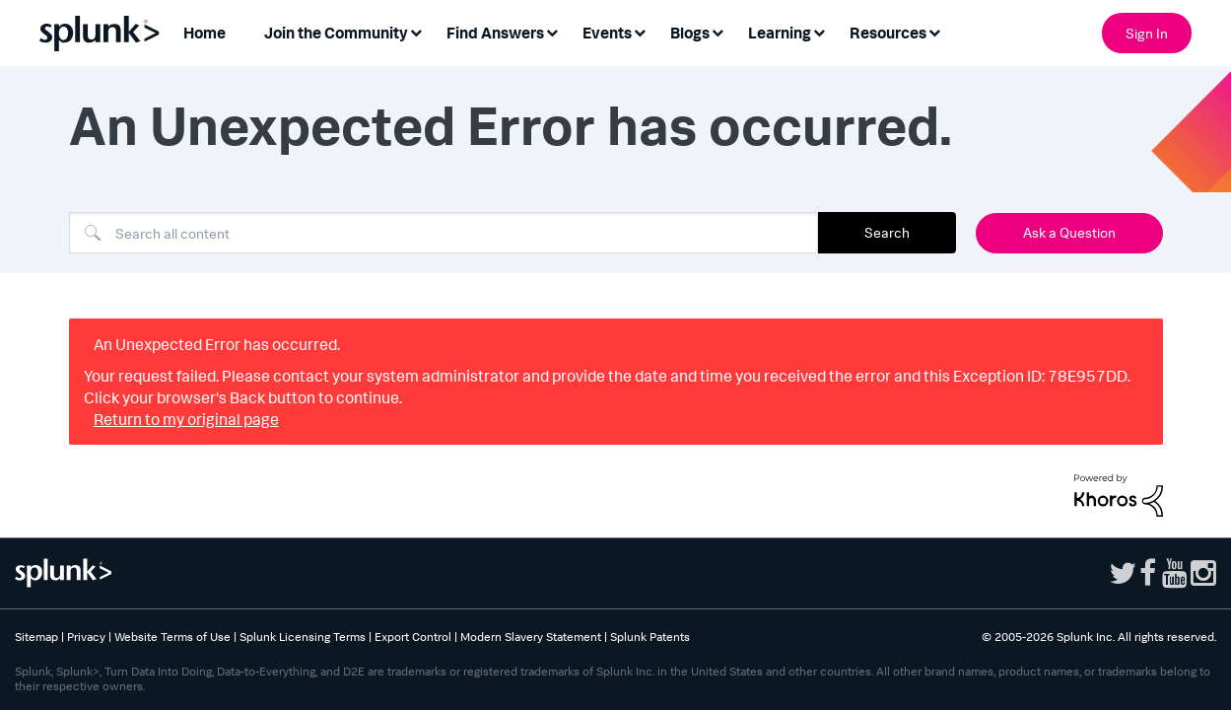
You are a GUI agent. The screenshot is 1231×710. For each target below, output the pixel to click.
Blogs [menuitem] (690, 32)
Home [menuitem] (204, 32)
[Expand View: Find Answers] (552, 31)
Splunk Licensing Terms (302, 636)
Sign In (1147, 33)
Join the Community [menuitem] (336, 32)
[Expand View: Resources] (934, 31)
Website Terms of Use (172, 636)
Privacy (86, 636)
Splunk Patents (650, 636)
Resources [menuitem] (888, 32)
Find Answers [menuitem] (495, 32)
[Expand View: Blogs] (717, 31)
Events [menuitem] (607, 32)
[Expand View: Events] (640, 31)
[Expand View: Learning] (819, 31)
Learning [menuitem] (779, 32)
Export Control (413, 636)
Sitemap (36, 636)
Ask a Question (1069, 232)
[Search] (443, 232)
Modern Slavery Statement (530, 636)
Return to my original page (186, 419)
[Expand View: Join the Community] (416, 31)
